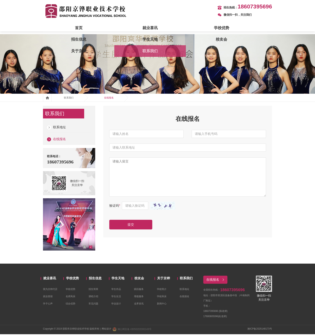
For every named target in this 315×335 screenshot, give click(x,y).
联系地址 (56, 128)
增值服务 (139, 297)
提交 (133, 233)
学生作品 (116, 290)
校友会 (200, 28)
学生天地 (172, 28)
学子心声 (48, 304)
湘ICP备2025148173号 (259, 329)
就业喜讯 (86, 28)
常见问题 (93, 304)
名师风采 (70, 297)
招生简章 (93, 290)
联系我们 (258, 28)
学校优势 (114, 28)
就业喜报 (48, 297)
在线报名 (109, 98)
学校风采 (162, 297)
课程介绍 (93, 297)
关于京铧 (229, 28)
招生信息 (143, 28)
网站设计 (106, 329)
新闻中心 (162, 304)
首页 (57, 28)
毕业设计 (116, 304)
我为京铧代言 (50, 290)
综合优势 (70, 304)
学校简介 (162, 290)
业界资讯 (139, 304)
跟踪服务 (139, 290)
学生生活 (116, 297)
